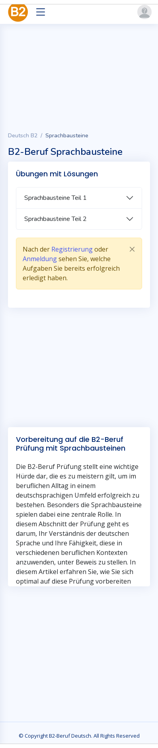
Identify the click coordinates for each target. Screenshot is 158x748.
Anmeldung (40, 258)
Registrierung (72, 249)
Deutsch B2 (22, 135)
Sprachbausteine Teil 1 (55, 197)
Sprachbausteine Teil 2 (55, 219)
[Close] (132, 249)
